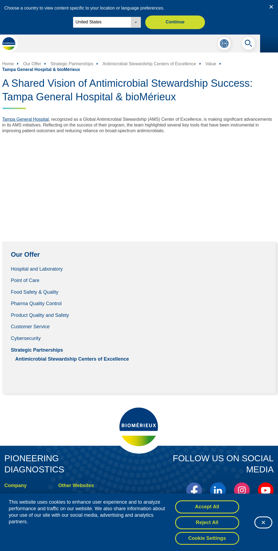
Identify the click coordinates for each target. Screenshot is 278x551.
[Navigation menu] (269, 43)
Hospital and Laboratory (37, 268)
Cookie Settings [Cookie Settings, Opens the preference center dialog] (207, 540)
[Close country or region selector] (271, 7)
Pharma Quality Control (36, 303)
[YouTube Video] (139, 181)
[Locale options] (107, 22)
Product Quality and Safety (40, 315)
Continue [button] (175, 22)
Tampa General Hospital (25, 119)
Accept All (207, 508)
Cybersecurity (26, 338)
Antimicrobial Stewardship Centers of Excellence (72, 358)
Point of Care (25, 280)
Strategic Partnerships (37, 349)
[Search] (248, 44)
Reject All (207, 524)
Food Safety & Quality (34, 292)
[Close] (263, 524)
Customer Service (30, 326)
